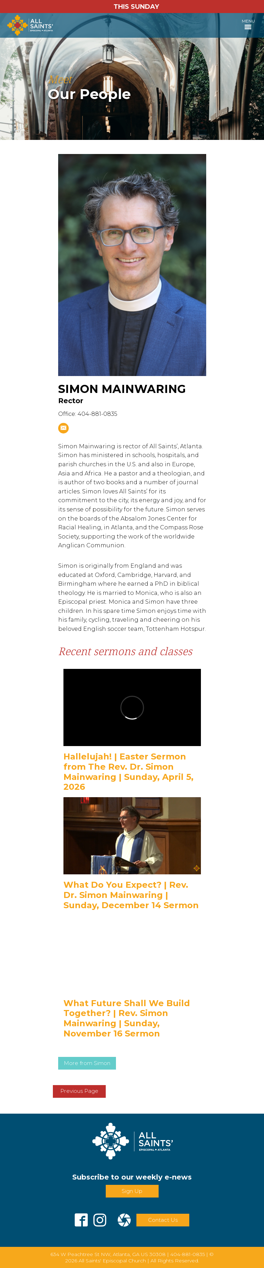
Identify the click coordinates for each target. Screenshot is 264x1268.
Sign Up (132, 1191)
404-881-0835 (187, 1254)
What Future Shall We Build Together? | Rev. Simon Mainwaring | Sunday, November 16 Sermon (126, 1018)
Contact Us (163, 1220)
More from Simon (87, 1063)
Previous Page (79, 1091)
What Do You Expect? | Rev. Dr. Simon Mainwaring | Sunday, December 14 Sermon (131, 895)
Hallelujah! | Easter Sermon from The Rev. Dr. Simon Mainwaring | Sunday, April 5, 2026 (128, 771)
